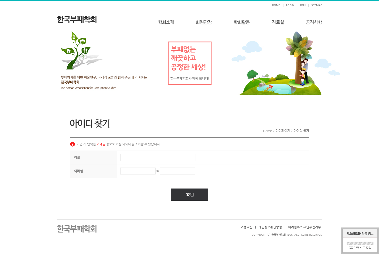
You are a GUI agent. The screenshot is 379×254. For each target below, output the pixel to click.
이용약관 (246, 227)
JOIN (302, 5)
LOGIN (290, 5)
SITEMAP (316, 5)
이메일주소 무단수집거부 (304, 227)
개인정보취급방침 (270, 227)
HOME (276, 5)
